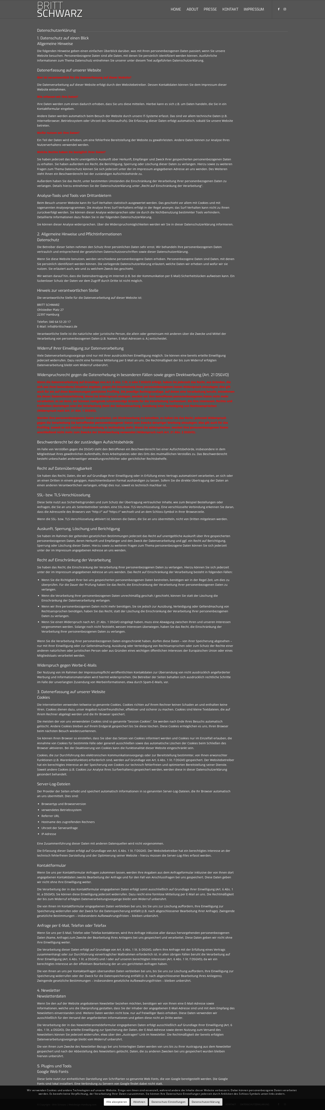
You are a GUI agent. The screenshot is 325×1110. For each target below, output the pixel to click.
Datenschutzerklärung (206, 1102)
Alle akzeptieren (116, 1102)
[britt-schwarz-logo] (63, 9)
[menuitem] (176, 9)
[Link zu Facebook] (278, 9)
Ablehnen (139, 1102)
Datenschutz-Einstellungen (169, 1102)
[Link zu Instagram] (285, 9)
